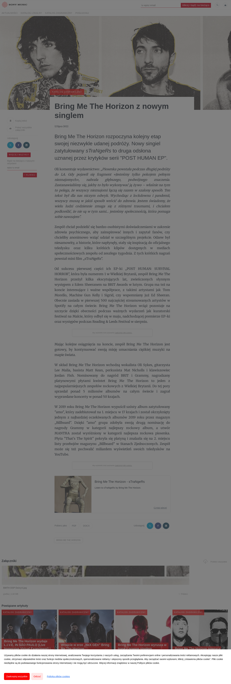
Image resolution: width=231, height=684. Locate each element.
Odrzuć (37, 676)
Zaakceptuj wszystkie (16, 676)
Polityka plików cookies (58, 676)
